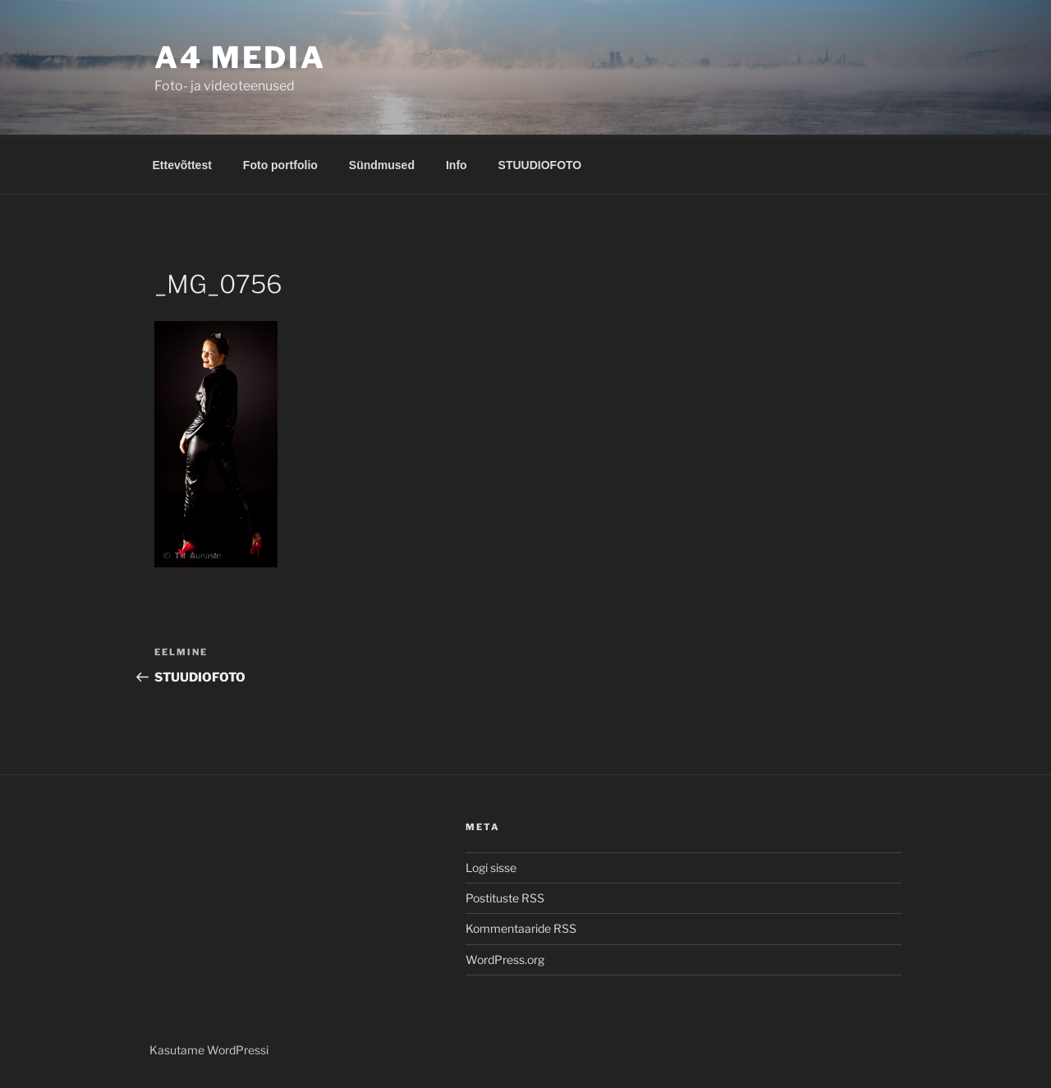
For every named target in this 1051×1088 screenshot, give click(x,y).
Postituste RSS (505, 898)
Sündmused (382, 165)
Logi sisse (491, 868)
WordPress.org (505, 959)
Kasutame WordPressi (208, 1050)
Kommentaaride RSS (521, 928)
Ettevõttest (182, 165)
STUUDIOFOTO (540, 165)
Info (456, 165)
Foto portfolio (280, 165)
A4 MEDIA (240, 57)
